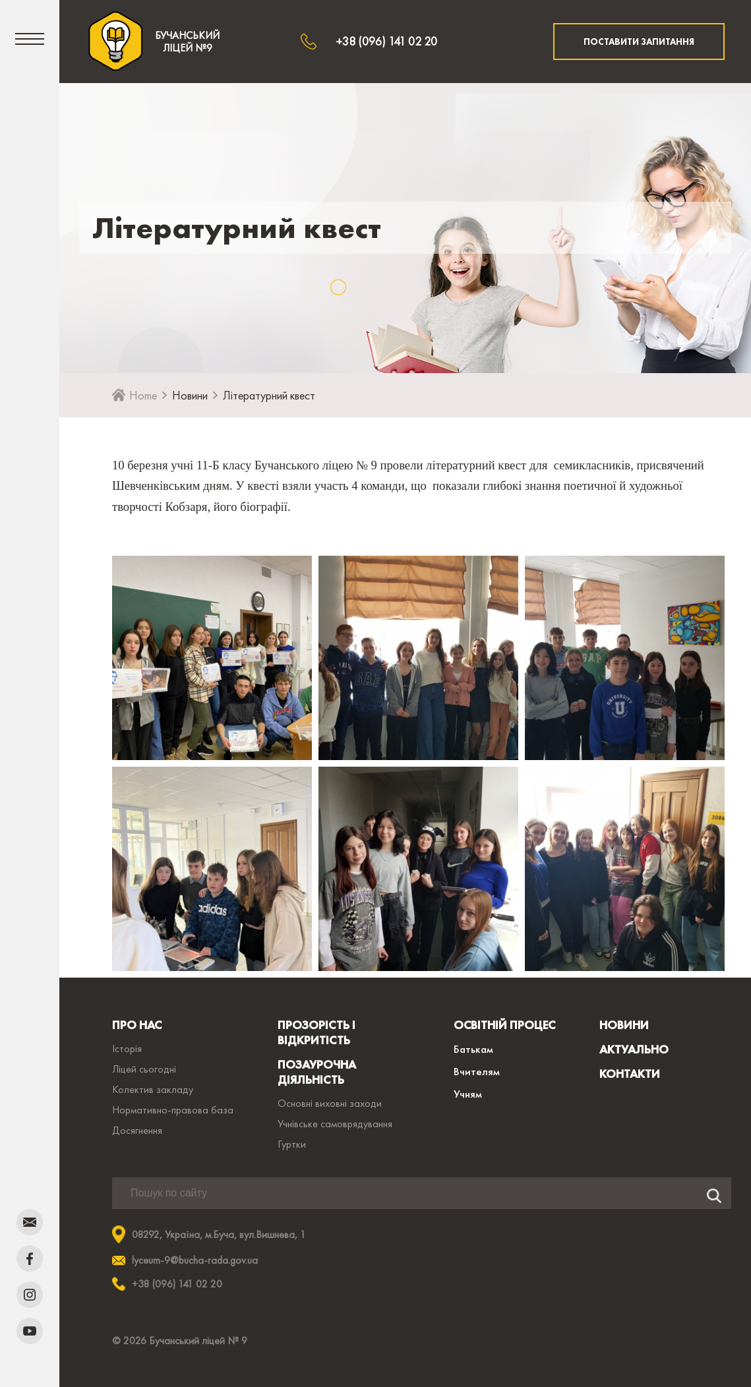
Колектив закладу (152, 1089)
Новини (190, 395)
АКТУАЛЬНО (634, 1049)
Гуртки (292, 1144)
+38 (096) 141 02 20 (386, 41)
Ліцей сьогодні (144, 1069)
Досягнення (137, 1130)
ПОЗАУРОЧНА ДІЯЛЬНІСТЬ (317, 1072)
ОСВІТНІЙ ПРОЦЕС (504, 1024)
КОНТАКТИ (629, 1073)
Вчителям (477, 1071)
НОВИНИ (624, 1024)
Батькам (473, 1049)
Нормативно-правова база (172, 1110)
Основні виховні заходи (330, 1103)
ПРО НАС (137, 1024)
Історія (127, 1048)
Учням (468, 1093)
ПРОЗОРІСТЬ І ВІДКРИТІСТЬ (316, 1032)
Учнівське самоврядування (335, 1124)
